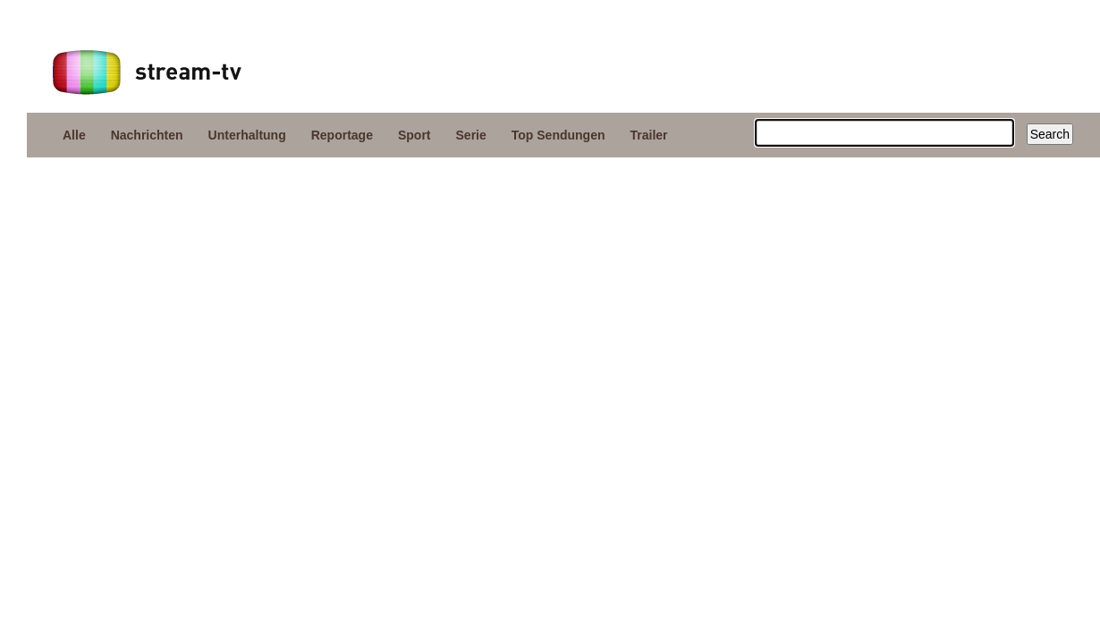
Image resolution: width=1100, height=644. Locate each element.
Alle (74, 135)
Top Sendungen (558, 135)
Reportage (342, 135)
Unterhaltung (247, 135)
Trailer (649, 135)
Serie (471, 135)
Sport (414, 135)
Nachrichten (147, 135)
